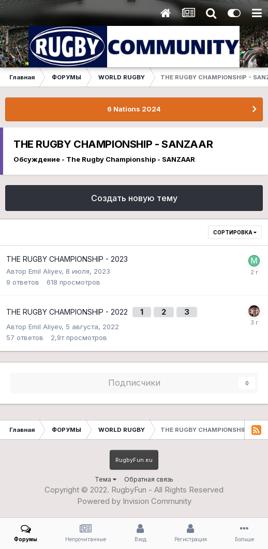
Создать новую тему (134, 198)
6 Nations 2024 (134, 109)
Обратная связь (148, 479)
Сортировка (235, 232)
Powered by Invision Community (134, 501)
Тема (105, 479)
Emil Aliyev (45, 271)
